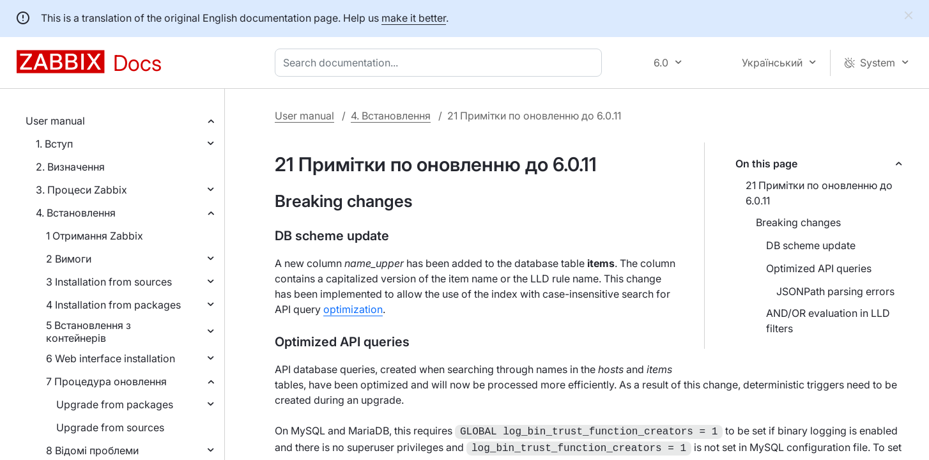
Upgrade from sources (110, 427)
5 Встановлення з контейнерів (88, 331)
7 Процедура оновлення (106, 381)
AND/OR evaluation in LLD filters (828, 321)
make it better (413, 18)
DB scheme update (811, 245)
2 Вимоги (68, 258)
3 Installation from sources (109, 281)
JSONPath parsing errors (835, 291)
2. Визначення (70, 166)
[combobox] (441, 62)
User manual (55, 120)
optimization (353, 309)
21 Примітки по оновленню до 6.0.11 (819, 193)
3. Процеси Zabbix (81, 189)
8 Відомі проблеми (92, 450)
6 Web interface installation (110, 358)
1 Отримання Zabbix (94, 235)
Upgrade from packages (114, 404)
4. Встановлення (76, 212)
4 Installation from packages (113, 304)
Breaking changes (798, 222)
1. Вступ (54, 143)
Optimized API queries (818, 268)
